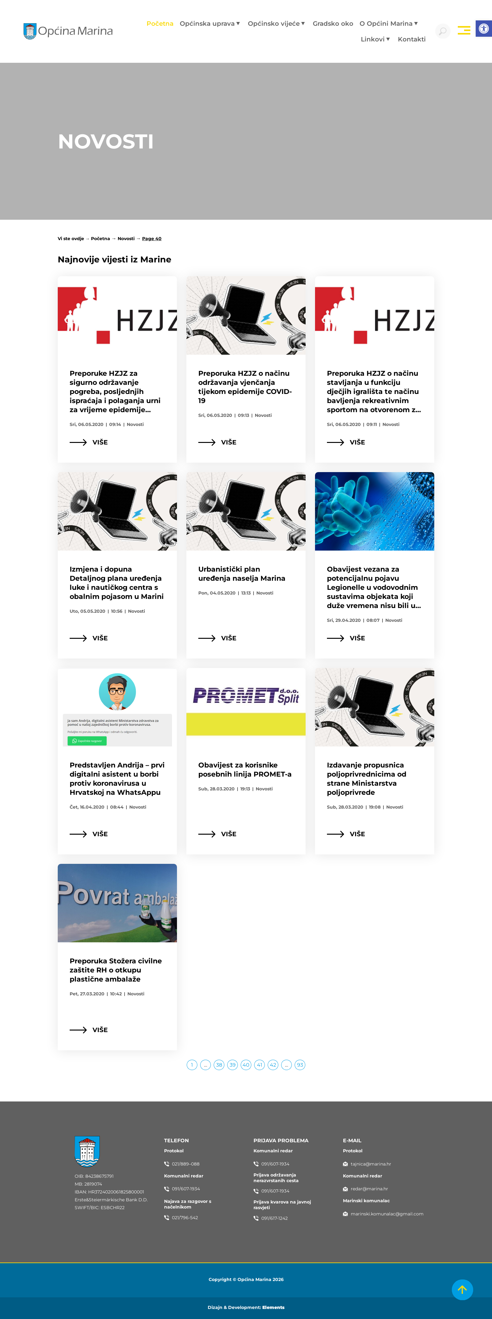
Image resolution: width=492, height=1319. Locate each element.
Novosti (126, 238)
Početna (100, 238)
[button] (484, 28)
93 (301, 1064)
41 (261, 1064)
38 (220, 1064)
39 (234, 1064)
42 (274, 1064)
